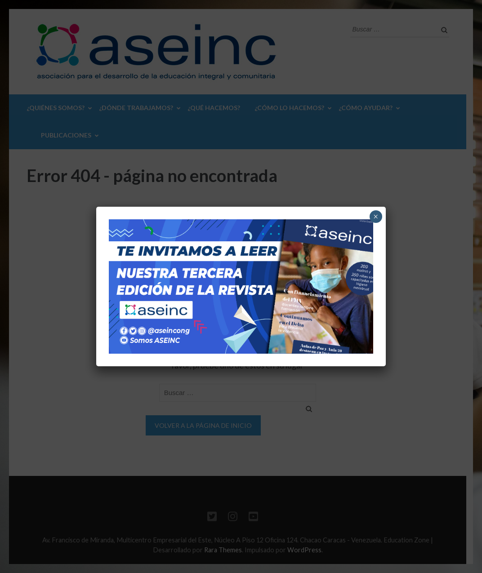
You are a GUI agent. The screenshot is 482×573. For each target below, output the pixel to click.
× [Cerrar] (375, 217)
